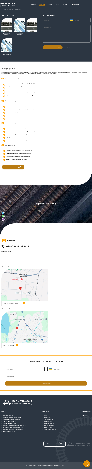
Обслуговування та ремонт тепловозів (11, 419)
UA (73, 4)
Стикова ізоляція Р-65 (7, 54)
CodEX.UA (63, 465)
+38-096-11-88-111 (18, 246)
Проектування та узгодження (9, 421)
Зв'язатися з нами (11, 167)
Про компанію (32, 4)
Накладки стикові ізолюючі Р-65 (19, 34)
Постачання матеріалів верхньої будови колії (13, 427)
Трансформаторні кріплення (50, 429)
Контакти (65, 4)
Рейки (45, 415)
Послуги (50, 4)
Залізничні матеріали (48, 421)
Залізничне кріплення (49, 423)
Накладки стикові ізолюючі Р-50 (6, 34)
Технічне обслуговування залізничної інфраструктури (15, 425)
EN (78, 4)
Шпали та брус (47, 417)
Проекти (57, 4)
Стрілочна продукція (48, 419)
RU (76, 4)
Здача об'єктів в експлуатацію (9, 423)
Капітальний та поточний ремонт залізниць (12, 417)
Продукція (42, 4)
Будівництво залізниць (8, 415)
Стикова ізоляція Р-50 (32, 34)
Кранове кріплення (48, 427)
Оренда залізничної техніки (9, 431)
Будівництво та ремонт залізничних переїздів (13, 429)
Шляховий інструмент (49, 425)
